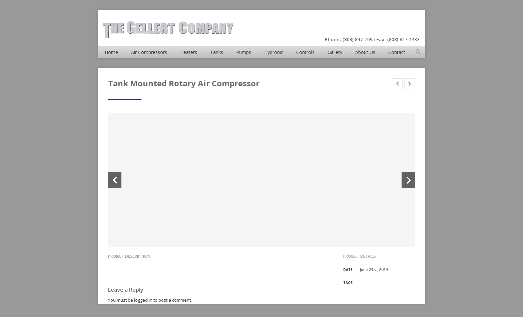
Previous (114, 180)
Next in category (409, 83)
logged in (143, 300)
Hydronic (273, 52)
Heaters (188, 52)
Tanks (216, 52)
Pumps (243, 52)
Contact (396, 52)
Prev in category (397, 83)
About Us (365, 52)
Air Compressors (149, 52)
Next (408, 180)
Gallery (335, 52)
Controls (305, 52)
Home (111, 52)
